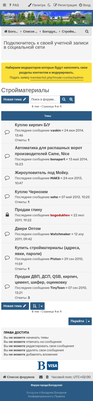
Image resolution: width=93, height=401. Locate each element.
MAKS (55, 178)
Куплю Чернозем (31, 192)
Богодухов (47, 392)
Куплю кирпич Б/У (32, 125)
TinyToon (57, 288)
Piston (55, 259)
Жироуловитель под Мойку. (42, 173)
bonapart (57, 159)
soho (54, 197)
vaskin (55, 130)
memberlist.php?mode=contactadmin (56, 77)
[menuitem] (13, 5)
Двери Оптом (28, 228)
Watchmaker (60, 234)
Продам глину (28, 210)
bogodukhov (60, 215)
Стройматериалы (25, 90)
